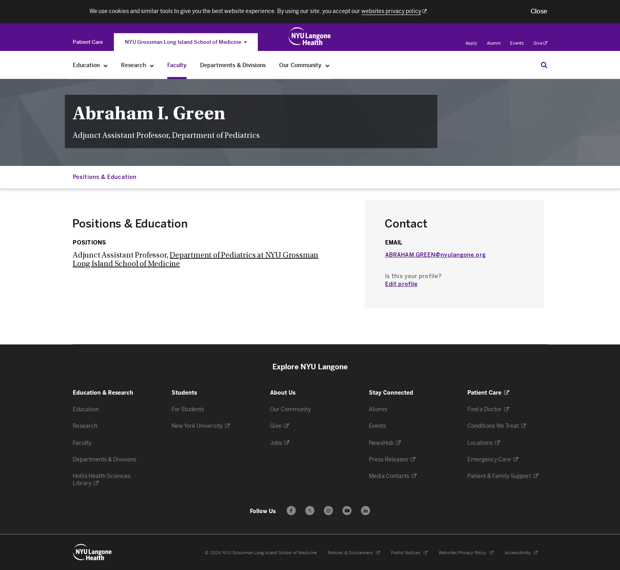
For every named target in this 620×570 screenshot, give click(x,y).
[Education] (106, 65)
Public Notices (406, 552)
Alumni (494, 43)
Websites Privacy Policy (463, 552)
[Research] (152, 65)
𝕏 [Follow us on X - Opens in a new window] (309, 511)
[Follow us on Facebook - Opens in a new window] (291, 510)
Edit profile (401, 284)
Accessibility (518, 552)
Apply (471, 43)
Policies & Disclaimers (351, 552)
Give (540, 43)
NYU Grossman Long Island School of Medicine (186, 42)
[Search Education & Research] (544, 65)
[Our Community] (328, 65)
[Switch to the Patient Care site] (88, 42)
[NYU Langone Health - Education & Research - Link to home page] (92, 552)
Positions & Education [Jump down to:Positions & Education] (104, 177)
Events (517, 43)
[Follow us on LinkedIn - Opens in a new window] (365, 510)
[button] (539, 11)
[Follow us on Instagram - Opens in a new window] (328, 510)
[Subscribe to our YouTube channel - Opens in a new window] (347, 510)
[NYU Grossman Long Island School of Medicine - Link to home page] (309, 36)
